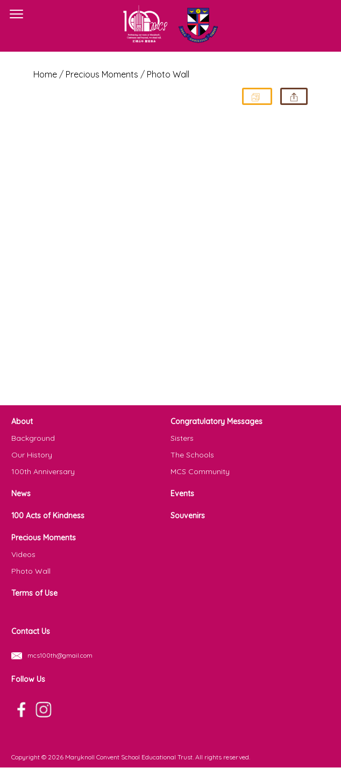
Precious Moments (43, 537)
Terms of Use (34, 593)
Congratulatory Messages (216, 421)
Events (182, 493)
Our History (31, 455)
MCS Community (200, 471)
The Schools (192, 455)
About (22, 421)
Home (45, 74)
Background (33, 438)
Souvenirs (187, 515)
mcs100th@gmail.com (60, 655)
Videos (23, 554)
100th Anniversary (43, 471)
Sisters (182, 438)
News (21, 493)
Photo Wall (168, 74)
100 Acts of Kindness (47, 515)
